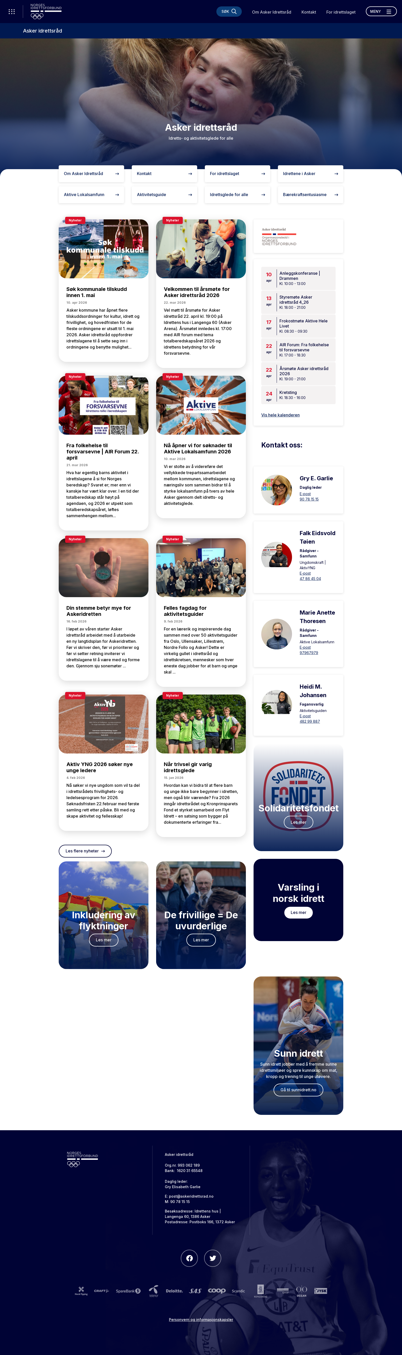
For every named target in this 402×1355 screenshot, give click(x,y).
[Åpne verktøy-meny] (11, 11)
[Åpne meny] (381, 11)
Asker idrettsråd (42, 31)
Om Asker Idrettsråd (271, 12)
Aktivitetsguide (164, 194)
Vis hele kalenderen (280, 414)
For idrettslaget (341, 12)
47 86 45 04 (310, 578)
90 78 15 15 (309, 499)
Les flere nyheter (85, 850)
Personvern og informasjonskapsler (201, 1319)
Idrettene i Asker (310, 173)
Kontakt (309, 12)
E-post (305, 494)
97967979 (309, 652)
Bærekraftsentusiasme (310, 194)
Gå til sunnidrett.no (298, 1089)
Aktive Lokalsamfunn (91, 194)
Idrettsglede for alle (237, 194)
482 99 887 (310, 721)
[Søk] (229, 11)
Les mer (104, 939)
